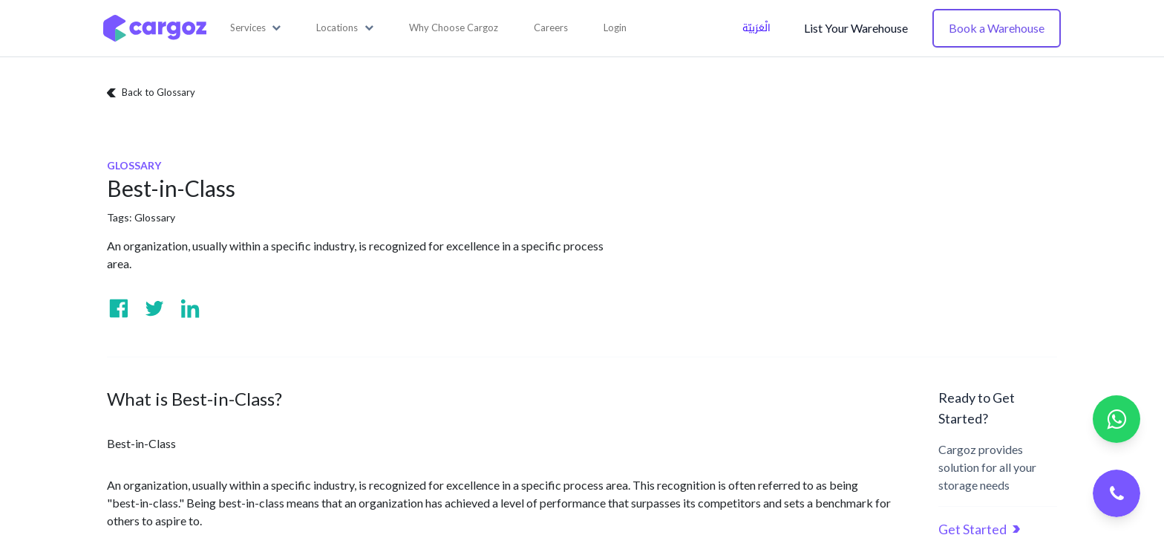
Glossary (154, 217)
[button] (255, 28)
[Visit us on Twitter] (154, 308)
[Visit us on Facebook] (119, 308)
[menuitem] (453, 28)
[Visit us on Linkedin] (190, 308)
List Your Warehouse (856, 28)
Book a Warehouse (996, 28)
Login (615, 27)
